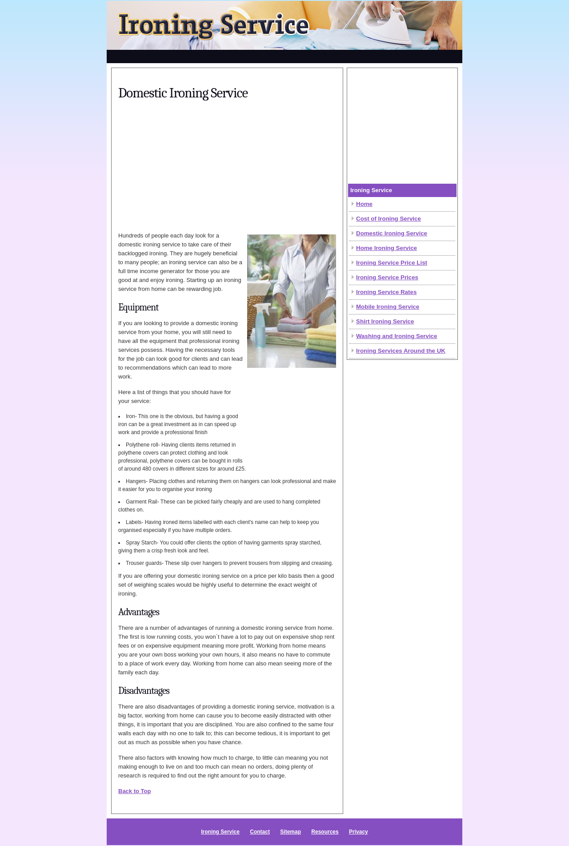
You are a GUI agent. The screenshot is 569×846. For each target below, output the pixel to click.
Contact (260, 832)
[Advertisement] (284, 55)
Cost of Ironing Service (388, 218)
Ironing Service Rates (386, 292)
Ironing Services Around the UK (400, 350)
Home (364, 204)
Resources (324, 832)
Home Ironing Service (386, 248)
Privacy (358, 832)
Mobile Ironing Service (387, 306)
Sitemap (290, 832)
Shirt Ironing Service (385, 321)
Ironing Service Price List (391, 262)
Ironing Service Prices (387, 277)
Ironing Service (220, 832)
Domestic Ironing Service (391, 233)
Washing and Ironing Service (396, 336)
